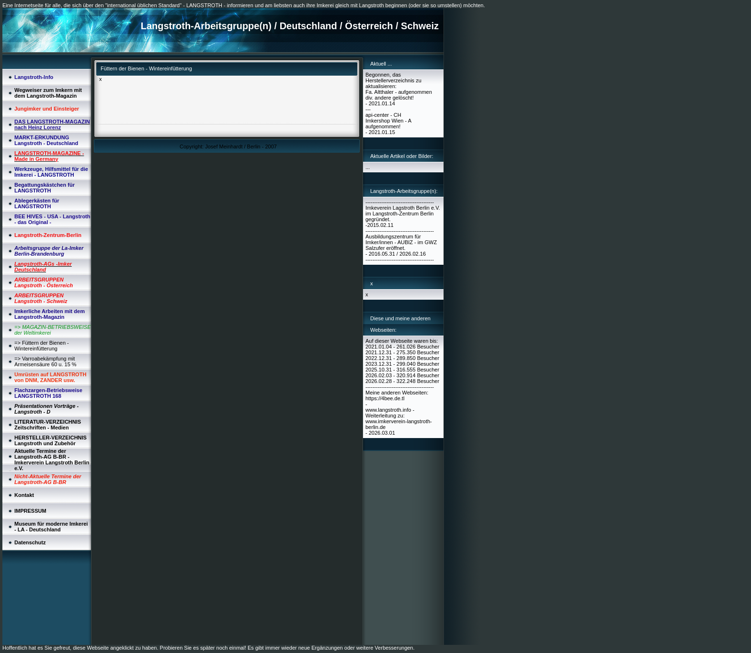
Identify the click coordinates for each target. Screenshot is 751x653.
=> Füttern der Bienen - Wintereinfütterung (41, 345)
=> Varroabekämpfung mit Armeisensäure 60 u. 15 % (45, 361)
